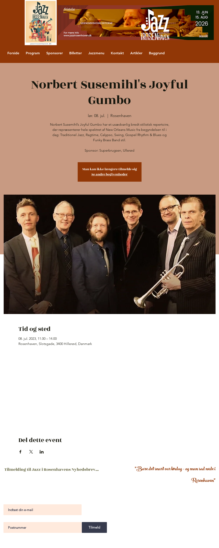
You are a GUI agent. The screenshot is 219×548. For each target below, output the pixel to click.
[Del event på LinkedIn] (42, 451)
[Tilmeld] (94, 527)
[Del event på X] (31, 451)
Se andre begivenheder (109, 174)
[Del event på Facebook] (20, 451)
